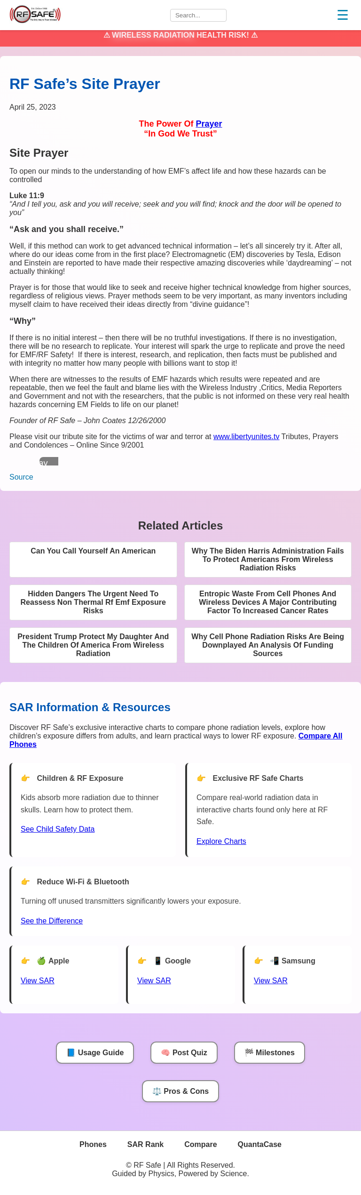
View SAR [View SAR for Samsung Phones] (271, 981)
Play (39, 463)
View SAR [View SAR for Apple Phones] (38, 981)
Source (21, 477)
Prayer (209, 123)
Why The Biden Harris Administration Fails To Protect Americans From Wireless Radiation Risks (268, 559)
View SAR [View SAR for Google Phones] (154, 981)
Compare (200, 1144)
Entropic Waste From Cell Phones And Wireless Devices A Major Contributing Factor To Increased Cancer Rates (268, 602)
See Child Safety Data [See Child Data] (57, 829)
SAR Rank (145, 1144)
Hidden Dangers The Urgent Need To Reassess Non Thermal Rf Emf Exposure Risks (93, 602)
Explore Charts (221, 841)
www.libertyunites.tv (246, 437)
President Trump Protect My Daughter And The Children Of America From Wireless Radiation (93, 645)
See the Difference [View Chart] (52, 921)
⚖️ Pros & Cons (180, 1091)
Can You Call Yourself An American (93, 551)
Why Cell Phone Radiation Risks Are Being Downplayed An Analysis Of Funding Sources (267, 645)
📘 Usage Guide (95, 1053)
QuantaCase (260, 1144)
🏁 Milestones (269, 1053)
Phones (93, 1144)
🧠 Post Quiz (184, 1053)
